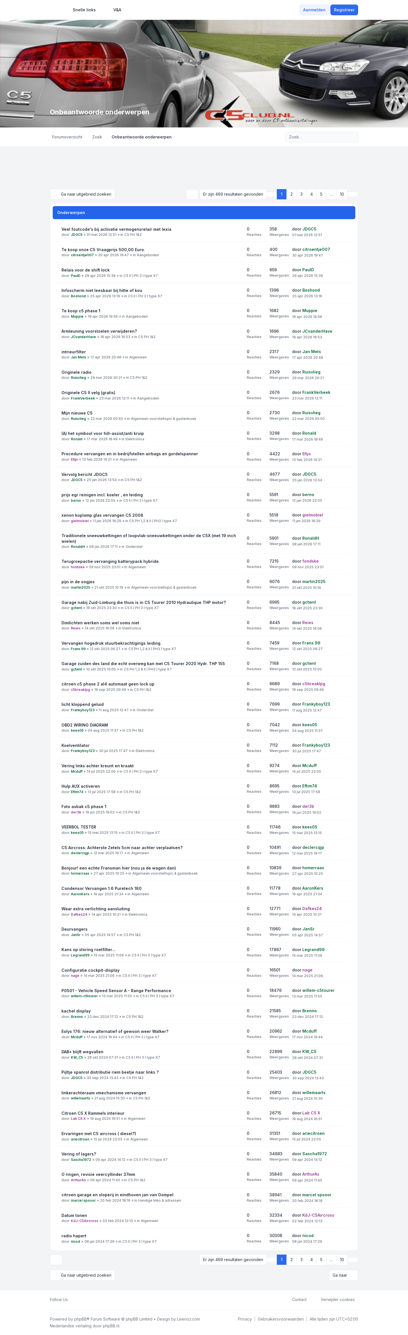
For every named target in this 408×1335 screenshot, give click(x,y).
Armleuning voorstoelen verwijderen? (99, 330)
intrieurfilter (73, 351)
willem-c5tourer (84, 996)
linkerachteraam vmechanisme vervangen (103, 1092)
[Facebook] (72, 1299)
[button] (352, 194)
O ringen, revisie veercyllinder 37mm (98, 1174)
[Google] (85, 1299)
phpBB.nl (111, 1325)
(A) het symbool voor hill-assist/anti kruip (102, 433)
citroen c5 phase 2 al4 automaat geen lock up (107, 683)
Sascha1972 (81, 1159)
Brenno (77, 1016)
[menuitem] (81, 10)
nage (75, 975)
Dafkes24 (79, 914)
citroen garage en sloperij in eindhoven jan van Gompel (117, 1194)
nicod (75, 1241)
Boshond (78, 296)
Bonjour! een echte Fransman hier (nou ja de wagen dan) (118, 867)
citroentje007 (82, 255)
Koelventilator (75, 745)
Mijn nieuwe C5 (77, 412)
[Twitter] (76, 1299)
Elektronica (135, 439)
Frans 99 (78, 648)
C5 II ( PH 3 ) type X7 (141, 275)
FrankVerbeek (83, 398)
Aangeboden (148, 255)
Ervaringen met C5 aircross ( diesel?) (98, 1133)
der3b (76, 812)
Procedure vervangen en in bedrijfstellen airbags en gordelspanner (129, 453)
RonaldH (78, 546)
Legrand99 (80, 955)
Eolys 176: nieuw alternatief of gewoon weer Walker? (114, 1031)
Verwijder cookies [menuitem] (334, 1299)
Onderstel (134, 546)
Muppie (77, 316)
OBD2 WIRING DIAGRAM (84, 724)
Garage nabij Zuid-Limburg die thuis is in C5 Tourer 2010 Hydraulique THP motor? (143, 602)
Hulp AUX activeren (80, 785)
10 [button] (342, 194)
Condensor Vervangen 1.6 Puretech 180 (101, 888)
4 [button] (311, 194)
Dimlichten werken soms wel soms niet (100, 622)
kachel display (76, 1010)
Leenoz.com (188, 1318)
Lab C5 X (78, 1118)
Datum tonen (74, 1215)
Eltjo (74, 459)
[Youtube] (81, 1299)
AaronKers (80, 894)
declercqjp (80, 853)
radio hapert (73, 1235)
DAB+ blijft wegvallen (82, 1051)
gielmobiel (80, 520)
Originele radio (76, 371)
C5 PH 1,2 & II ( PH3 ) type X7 (153, 520)
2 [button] (291, 194)
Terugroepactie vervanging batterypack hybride (110, 561)
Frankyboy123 (83, 710)
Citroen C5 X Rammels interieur (92, 1112)
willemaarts (80, 1098)
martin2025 (80, 587)
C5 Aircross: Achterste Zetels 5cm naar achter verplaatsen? (121, 847)
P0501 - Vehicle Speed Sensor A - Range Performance (116, 990)
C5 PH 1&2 (133, 234)
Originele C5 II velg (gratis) (88, 392)
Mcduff (76, 771)
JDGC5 (76, 234)
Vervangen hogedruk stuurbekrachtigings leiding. (111, 642)
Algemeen (138, 357)
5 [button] (321, 194)
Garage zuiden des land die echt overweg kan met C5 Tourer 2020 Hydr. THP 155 (143, 663)
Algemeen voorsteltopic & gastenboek (163, 418)
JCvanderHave (83, 336)
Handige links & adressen (159, 1200)
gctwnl (76, 608)
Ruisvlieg (78, 377)
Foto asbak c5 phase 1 (83, 806)
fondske (78, 567)
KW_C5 (77, 1057)
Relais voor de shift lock (85, 269)
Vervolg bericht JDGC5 (84, 474)
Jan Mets (78, 357)
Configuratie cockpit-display (90, 969)
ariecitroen (80, 1139)
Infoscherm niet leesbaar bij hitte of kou (101, 290)
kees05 (77, 730)
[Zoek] (342, 137)
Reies (75, 628)
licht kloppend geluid (82, 704)
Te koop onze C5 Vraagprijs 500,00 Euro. (103, 249)
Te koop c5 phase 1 (80, 310)
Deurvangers (74, 928)
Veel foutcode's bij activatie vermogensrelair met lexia (116, 229)
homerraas (80, 873)
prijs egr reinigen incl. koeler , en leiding (102, 494)
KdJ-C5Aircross (84, 1221)
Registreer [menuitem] (344, 9)
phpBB (80, 1318)
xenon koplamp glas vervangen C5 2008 (102, 514)
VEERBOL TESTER (78, 826)
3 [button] (301, 194)
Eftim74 (77, 791)
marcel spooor (83, 1200)
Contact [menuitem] (296, 1299)
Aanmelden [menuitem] (314, 9)
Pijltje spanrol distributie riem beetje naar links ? (110, 1071)
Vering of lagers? (78, 1153)
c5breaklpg (80, 689)
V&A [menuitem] (113, 9)
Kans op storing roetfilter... (88, 949)
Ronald (76, 439)
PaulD (75, 275)
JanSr (75, 934)
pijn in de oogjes (78, 581)
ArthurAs (78, 1180)
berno (76, 500)
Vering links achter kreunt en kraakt (97, 765)
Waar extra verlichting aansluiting (95, 908)
